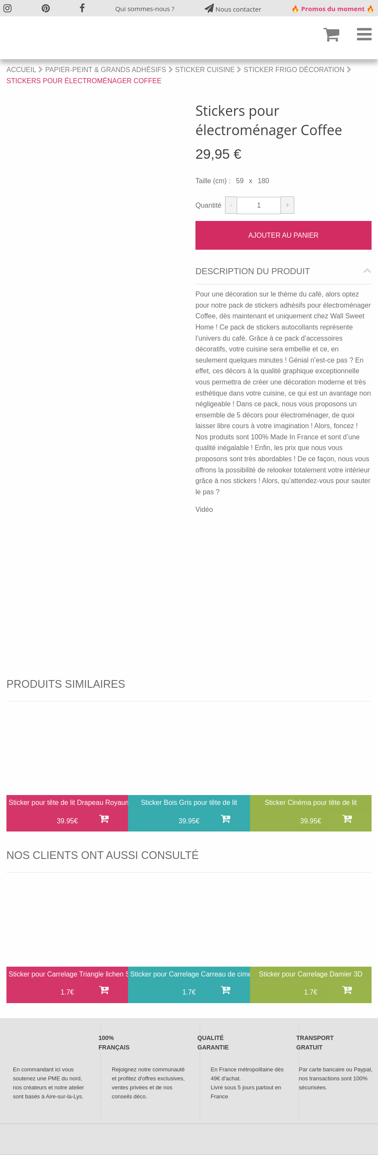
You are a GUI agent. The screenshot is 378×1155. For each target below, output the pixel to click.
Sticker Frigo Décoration (294, 69)
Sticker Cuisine (205, 69)
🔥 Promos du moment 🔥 (333, 8)
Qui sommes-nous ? (144, 8)
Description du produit (252, 271)
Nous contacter (233, 8)
